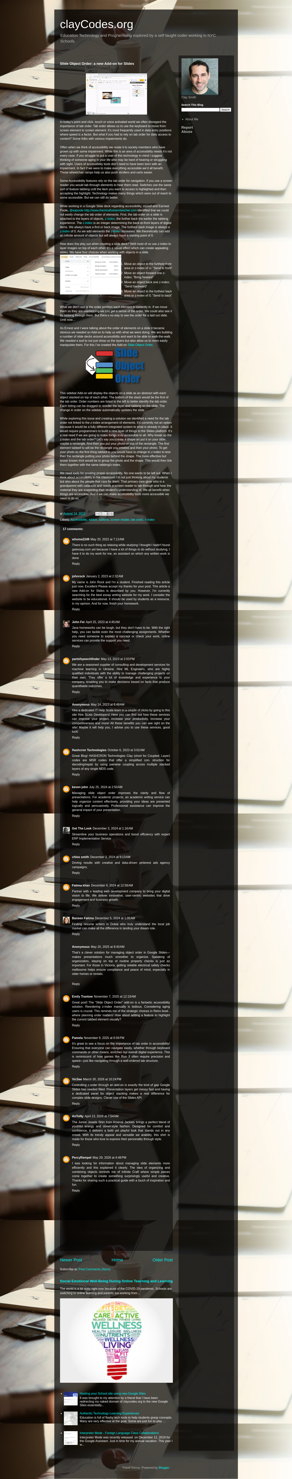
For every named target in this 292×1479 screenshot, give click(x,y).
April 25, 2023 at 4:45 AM (103, 622)
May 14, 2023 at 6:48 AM (107, 704)
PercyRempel (81, 1157)
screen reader (120, 519)
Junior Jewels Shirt (91, 1122)
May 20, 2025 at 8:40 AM (107, 946)
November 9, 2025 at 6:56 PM (104, 1037)
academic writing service (147, 797)
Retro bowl (160, 1011)
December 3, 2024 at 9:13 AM (110, 857)
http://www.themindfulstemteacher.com (110, 210)
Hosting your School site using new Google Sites (113, 1393)
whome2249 (80, 539)
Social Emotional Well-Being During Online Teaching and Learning (116, 1281)
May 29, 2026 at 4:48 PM (109, 1157)
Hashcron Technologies (89, 750)
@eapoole (76, 210)
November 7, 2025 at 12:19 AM (115, 996)
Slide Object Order (140, 344)
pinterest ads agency (154, 862)
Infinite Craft (130, 1171)
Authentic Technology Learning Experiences (109, 1413)
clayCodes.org (96, 24)
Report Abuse (187, 129)
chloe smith (80, 857)
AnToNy (78, 1116)
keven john (80, 787)
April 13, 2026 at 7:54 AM (102, 1116)
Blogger (164, 1467)
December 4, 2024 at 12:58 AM (112, 885)
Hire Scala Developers (93, 714)
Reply (76, 563)
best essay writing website (114, 595)
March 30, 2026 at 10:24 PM (102, 1079)
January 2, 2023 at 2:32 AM (104, 576)
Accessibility (79, 519)
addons (104, 519)
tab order (137, 519)
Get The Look (82, 828)
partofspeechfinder (86, 659)
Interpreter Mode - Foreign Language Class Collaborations (119, 1433)
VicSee (77, 1079)
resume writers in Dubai (101, 924)
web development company (123, 891)
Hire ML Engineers (131, 669)
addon (93, 519)
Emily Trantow (82, 996)
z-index (110, 218)
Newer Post (71, 1260)
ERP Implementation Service (91, 838)
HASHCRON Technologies (107, 755)
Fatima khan (81, 885)
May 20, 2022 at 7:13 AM (107, 539)
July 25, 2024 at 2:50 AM (105, 787)
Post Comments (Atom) (94, 1269)
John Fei (78, 622)
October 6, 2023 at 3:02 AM (126, 750)
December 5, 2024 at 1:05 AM (115, 918)
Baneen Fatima (83, 918)
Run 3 (125, 1056)
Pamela (77, 1037)
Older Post (163, 1260)
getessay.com (81, 549)
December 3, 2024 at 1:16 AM (113, 828)
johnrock (78, 576)
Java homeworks (83, 627)
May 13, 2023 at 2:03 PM (118, 659)
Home (117, 1260)
